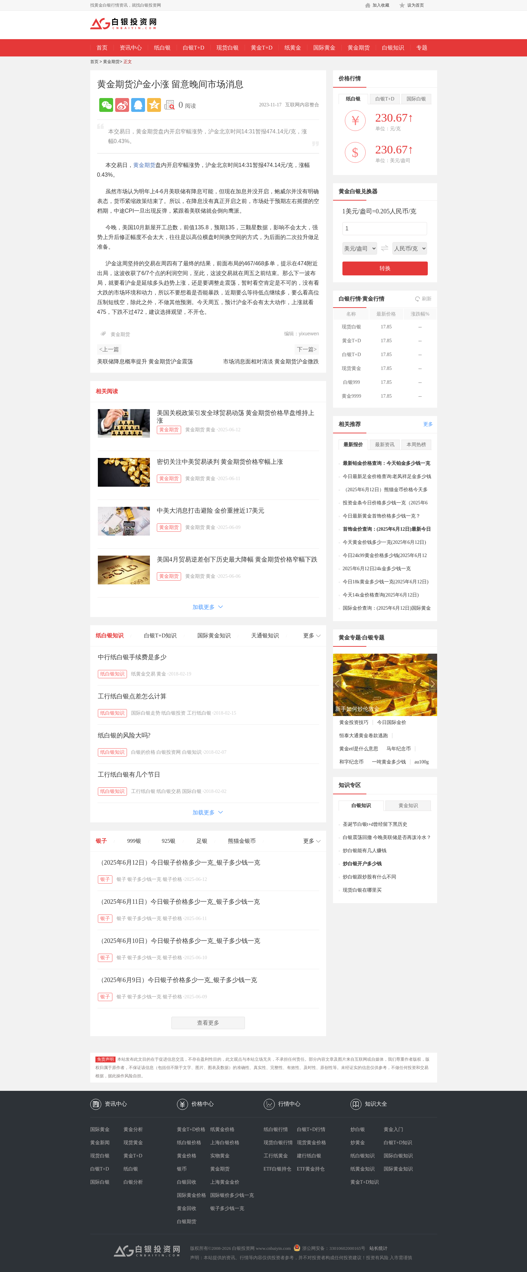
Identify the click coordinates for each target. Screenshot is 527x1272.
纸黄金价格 (222, 1129)
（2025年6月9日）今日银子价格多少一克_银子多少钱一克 (177, 980)
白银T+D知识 (160, 635)
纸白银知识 (110, 635)
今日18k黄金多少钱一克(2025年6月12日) (385, 581)
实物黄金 (220, 1155)
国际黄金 (324, 48)
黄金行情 (373, 299)
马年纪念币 (398, 748)
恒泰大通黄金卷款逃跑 (363, 735)
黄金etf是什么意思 (359, 748)
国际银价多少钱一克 (227, 1195)
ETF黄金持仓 (311, 1169)
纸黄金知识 (362, 1169)
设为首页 (415, 5)
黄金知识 (408, 805)
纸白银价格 (189, 1142)
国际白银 (192, 791)
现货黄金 (133, 1142)
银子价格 (172, 879)
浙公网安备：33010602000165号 (333, 1248)
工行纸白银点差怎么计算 (132, 696)
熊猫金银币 (242, 841)
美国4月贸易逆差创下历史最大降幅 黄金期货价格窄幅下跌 (237, 559)
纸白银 (162, 48)
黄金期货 (359, 48)
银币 (182, 1169)
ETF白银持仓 (278, 1169)
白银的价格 (143, 752)
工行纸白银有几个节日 (129, 774)
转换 (385, 268)
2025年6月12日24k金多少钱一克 (377, 568)
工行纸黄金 (276, 1155)
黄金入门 (393, 1129)
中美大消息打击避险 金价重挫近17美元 (211, 510)
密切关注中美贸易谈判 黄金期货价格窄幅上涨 (220, 461)
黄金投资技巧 (353, 722)
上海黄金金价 (224, 1182)
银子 (101, 841)
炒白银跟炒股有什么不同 (369, 877)
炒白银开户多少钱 (362, 863)
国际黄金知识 (214, 635)
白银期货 (186, 1221)
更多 (428, 424)
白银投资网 (168, 752)
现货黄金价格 (311, 1142)
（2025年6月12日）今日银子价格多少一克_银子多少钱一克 (179, 862)
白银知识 (393, 48)
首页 (102, 48)
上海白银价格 (224, 1142)
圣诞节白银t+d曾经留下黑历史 (375, 824)
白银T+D (193, 48)
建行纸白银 (309, 1155)
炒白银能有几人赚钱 (364, 850)
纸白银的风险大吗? (124, 735)
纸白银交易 (168, 791)
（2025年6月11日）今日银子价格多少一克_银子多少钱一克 (179, 901)
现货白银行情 (278, 1142)
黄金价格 (186, 1155)
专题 (421, 48)
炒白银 (357, 1129)
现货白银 (227, 48)
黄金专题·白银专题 (361, 638)
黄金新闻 (100, 1142)
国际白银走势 (145, 713)
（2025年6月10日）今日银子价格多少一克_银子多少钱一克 (179, 940)
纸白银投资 (173, 713)
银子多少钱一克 (144, 879)
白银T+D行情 (311, 1129)
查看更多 (208, 1023)
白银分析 (133, 1182)
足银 (201, 841)
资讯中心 (131, 48)
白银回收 (186, 1182)
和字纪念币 (351, 762)
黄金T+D (261, 48)
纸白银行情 (276, 1129)
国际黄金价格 (191, 1195)
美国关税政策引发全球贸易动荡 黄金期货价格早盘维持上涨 (236, 416)
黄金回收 (186, 1208)
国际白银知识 (398, 1155)
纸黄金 (292, 48)
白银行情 (350, 299)
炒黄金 (357, 1142)
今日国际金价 (391, 722)
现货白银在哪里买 (362, 890)
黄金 (210, 429)
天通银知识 (265, 635)
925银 (169, 841)
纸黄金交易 (143, 674)
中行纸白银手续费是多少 (132, 657)
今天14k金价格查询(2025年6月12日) (381, 595)
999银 (134, 841)
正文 (128, 61)
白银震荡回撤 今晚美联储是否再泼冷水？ (387, 837)
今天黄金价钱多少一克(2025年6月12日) (384, 542)
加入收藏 (381, 5)
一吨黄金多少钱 (389, 762)
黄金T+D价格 (191, 1129)
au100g (422, 762)
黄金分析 (133, 1129)
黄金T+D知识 (364, 1182)
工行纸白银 (199, 713)
